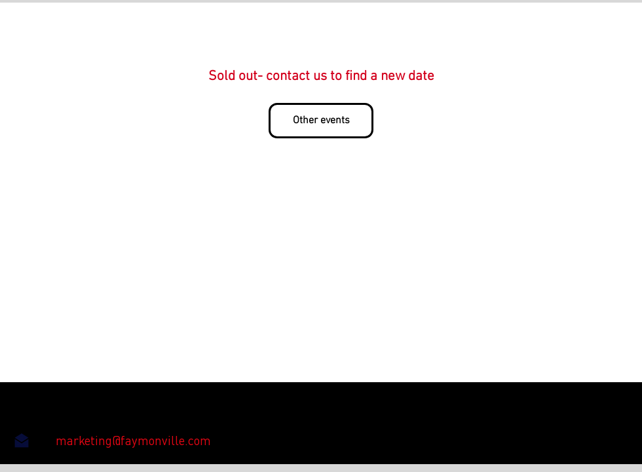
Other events (321, 120)
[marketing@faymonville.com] (133, 440)
